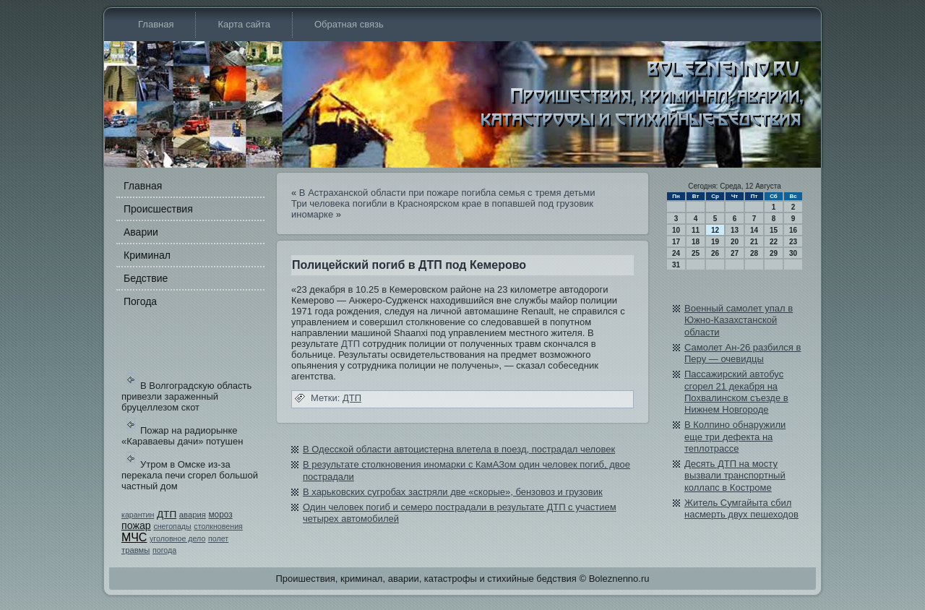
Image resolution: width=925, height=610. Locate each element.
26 (715, 253)
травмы (135, 550)
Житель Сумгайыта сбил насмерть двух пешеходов (741, 508)
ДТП (166, 514)
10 (676, 230)
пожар (136, 525)
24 (676, 253)
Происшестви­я (158, 209)
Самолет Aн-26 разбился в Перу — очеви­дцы (742, 353)
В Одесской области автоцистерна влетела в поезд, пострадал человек (459, 449)
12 (715, 230)
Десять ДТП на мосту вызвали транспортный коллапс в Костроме (735, 475)
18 (696, 242)
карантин (137, 514)
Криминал (147, 255)
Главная (155, 24)
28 (754, 253)
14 (754, 230)
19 (715, 242)
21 (754, 242)
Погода (140, 301)
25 (696, 253)
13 (735, 230)
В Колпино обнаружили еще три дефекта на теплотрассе (735, 436)
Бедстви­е (146, 278)
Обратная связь (349, 24)
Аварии (141, 232)
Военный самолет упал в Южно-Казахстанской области (738, 320)
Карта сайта (244, 24)
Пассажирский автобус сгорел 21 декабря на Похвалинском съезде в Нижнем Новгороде (736, 392)
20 (735, 242)
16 (793, 230)
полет (218, 538)
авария (192, 514)
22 (774, 242)
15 (774, 230)
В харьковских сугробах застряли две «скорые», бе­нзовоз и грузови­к (453, 491)
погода (164, 550)
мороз (220, 515)
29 (774, 253)
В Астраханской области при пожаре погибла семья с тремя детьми (447, 192)
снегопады (172, 526)
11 (696, 230)
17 (676, 242)
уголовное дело (177, 538)
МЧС (134, 537)
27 (735, 253)
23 (793, 242)
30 (793, 253)
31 (676, 265)
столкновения (218, 526)
